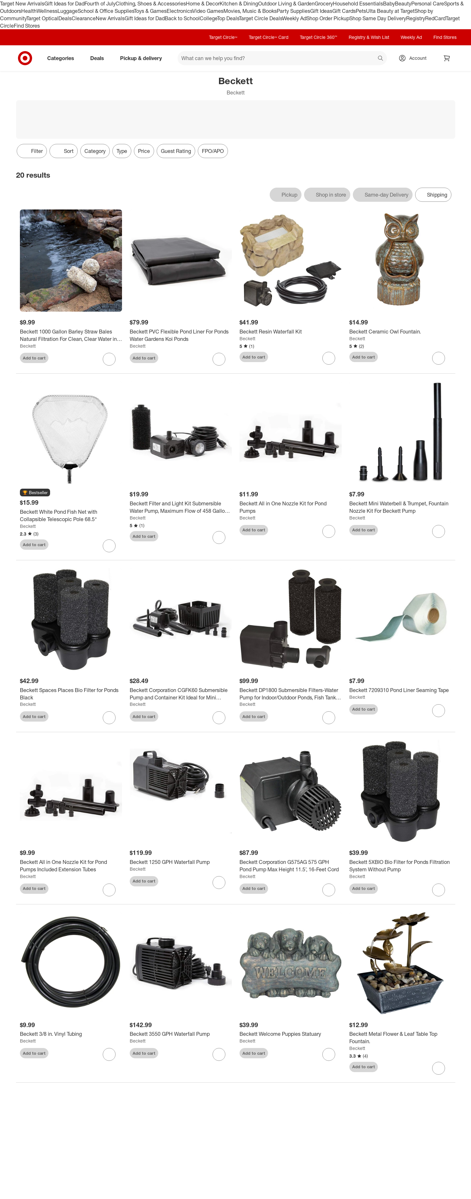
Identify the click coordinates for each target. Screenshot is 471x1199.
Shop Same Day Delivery (377, 18)
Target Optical (42, 18)
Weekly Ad (294, 18)
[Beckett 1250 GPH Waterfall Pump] (181, 862)
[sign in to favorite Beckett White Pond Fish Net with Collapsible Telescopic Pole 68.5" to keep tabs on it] (109, 545)
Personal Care (427, 3)
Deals (65, 18)
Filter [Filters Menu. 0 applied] (32, 151)
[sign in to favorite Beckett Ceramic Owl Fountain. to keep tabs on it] (438, 358)
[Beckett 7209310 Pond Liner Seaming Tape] (400, 690)
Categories (63, 58)
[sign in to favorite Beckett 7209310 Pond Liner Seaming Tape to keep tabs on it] (438, 710)
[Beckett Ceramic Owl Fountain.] (400, 331)
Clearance (84, 18)
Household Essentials (358, 3)
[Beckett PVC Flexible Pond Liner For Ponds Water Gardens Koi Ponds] (181, 335)
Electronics (179, 11)
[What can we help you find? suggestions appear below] (282, 58)
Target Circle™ (223, 37)
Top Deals (228, 18)
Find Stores (27, 25)
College (208, 18)
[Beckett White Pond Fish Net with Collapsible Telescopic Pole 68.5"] (71, 515)
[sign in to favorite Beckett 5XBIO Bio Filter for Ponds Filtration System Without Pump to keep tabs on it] (438, 890)
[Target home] (25, 58)
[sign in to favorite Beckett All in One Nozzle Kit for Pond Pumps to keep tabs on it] (328, 531)
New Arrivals (110, 18)
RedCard (435, 18)
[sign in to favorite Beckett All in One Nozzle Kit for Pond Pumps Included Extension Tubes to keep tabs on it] (109, 890)
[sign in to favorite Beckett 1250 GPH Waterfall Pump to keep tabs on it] (219, 882)
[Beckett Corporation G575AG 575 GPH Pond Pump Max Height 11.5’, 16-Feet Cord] (291, 865)
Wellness (47, 11)
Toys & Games (150, 11)
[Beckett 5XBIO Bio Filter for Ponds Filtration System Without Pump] (400, 865)
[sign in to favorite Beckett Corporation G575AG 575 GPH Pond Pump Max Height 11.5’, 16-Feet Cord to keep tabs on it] (328, 890)
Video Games (207, 11)
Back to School (182, 18)
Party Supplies (293, 11)
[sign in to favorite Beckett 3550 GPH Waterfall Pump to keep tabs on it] (219, 1054)
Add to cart (34, 357)
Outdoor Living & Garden (286, 3)
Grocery (324, 3)
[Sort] (63, 151)
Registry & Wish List (369, 37)
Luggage (67, 11)
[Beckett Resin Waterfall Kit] (291, 331)
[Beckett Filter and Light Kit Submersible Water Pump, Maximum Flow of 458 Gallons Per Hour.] (181, 507)
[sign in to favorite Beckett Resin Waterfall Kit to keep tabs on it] (328, 358)
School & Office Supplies (106, 11)
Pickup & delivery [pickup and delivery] (143, 58)
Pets (361, 11)
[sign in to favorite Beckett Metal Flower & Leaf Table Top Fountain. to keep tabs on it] (438, 1068)
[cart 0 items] (447, 58)
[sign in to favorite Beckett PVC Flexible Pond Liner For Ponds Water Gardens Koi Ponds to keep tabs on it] (219, 359)
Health (29, 11)
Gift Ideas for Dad (64, 3)
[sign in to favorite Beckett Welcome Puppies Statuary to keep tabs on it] (328, 1054)
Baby (389, 3)
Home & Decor (203, 3)
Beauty (403, 3)
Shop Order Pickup (327, 18)
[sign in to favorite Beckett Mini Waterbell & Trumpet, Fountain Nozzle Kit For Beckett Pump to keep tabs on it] (438, 531)
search (381, 59)
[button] (35, 493)
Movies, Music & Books (250, 11)
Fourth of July (100, 3)
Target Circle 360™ (318, 37)
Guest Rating (176, 151)
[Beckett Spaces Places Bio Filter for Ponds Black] (71, 694)
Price (144, 151)
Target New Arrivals (22, 3)
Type (122, 151)
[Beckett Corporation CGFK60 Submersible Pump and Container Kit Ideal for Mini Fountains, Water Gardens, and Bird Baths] (181, 694)
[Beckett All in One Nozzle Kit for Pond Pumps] (291, 507)
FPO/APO (213, 151)
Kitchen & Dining (239, 3)
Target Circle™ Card (268, 37)
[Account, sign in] (415, 58)
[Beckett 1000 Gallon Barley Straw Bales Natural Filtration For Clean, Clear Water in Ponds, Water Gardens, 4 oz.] (71, 335)
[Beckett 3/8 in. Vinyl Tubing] (71, 1034)
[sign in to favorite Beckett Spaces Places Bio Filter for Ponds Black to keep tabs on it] (109, 717)
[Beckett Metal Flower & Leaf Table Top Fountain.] (400, 1037)
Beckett (28, 346)
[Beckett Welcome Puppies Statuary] (291, 1034)
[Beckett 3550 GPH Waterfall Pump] (181, 1034)
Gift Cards (344, 11)
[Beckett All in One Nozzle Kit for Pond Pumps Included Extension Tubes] (71, 865)
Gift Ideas (321, 11)
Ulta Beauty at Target (390, 11)
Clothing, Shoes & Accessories (151, 3)
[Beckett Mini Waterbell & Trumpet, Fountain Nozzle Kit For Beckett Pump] (400, 507)
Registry (415, 18)
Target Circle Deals (260, 18)
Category (95, 151)
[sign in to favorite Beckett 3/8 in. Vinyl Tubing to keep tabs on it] (109, 1054)
